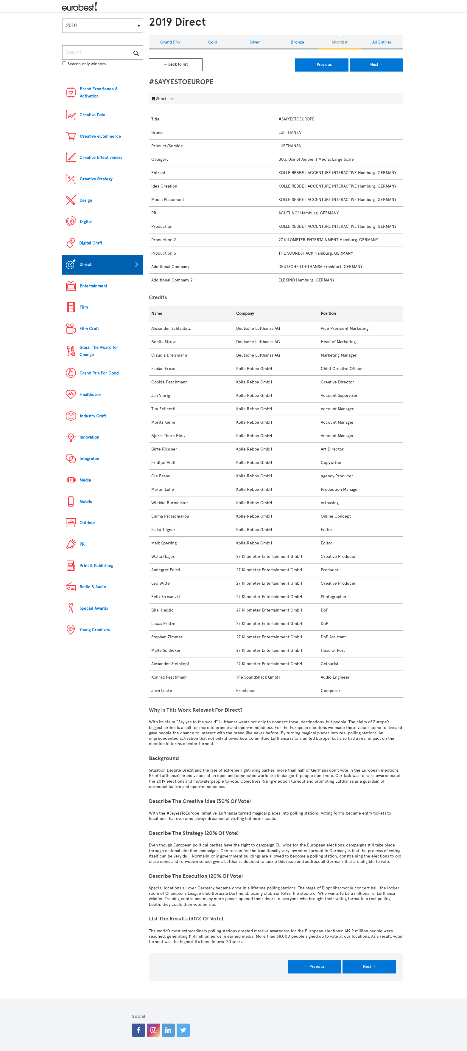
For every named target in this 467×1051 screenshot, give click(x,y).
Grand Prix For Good (99, 373)
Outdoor (87, 522)
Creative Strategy (96, 179)
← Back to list (176, 64)
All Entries (382, 42)
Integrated (89, 458)
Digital (86, 221)
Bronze (297, 42)
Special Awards (94, 608)
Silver (255, 42)
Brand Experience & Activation (99, 92)
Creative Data (92, 114)
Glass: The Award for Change (99, 351)
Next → (376, 64)
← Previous (322, 64)
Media (85, 480)
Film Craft (89, 328)
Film (84, 307)
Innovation (89, 437)
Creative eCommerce (100, 136)
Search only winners (84, 63)
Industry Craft (93, 416)
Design (86, 200)
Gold (212, 42)
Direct (85, 264)
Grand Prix (170, 42)
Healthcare (90, 394)
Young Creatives (95, 629)
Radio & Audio (93, 586)
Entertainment (93, 286)
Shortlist (340, 42)
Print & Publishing (96, 565)
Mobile (86, 501)
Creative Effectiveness (101, 157)
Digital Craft (90, 243)
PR (82, 544)
